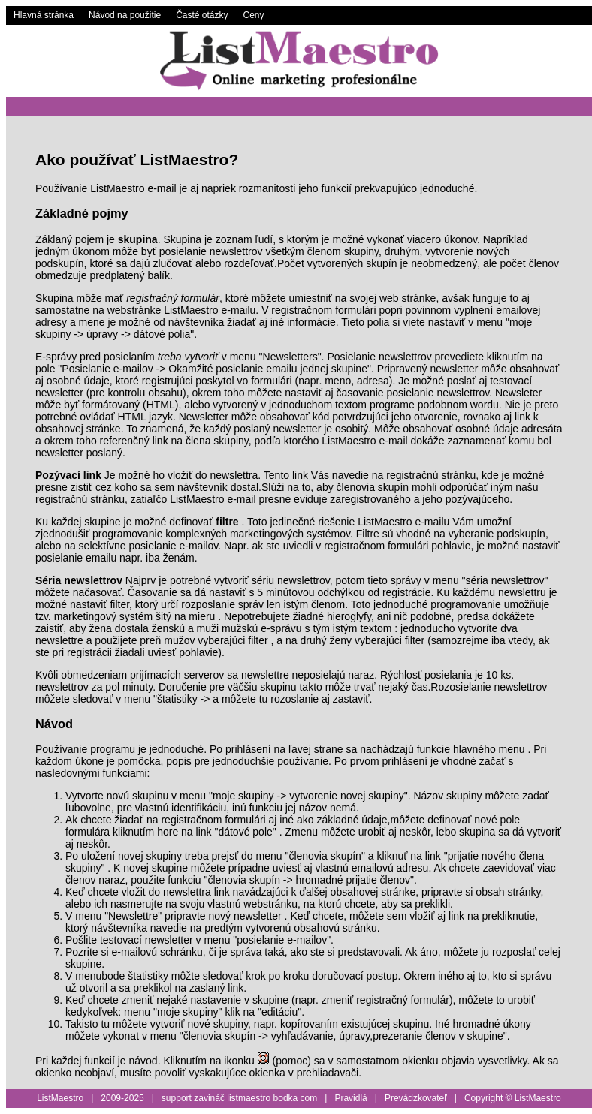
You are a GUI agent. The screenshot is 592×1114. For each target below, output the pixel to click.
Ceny (253, 15)
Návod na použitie (125, 15)
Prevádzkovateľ (416, 1098)
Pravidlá (350, 1098)
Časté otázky (202, 15)
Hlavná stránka (44, 15)
